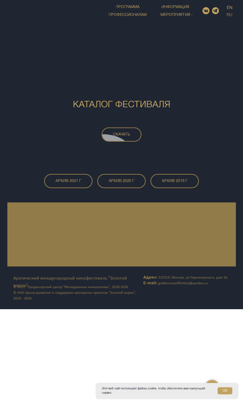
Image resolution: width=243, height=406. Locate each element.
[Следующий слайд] (214, 204)
